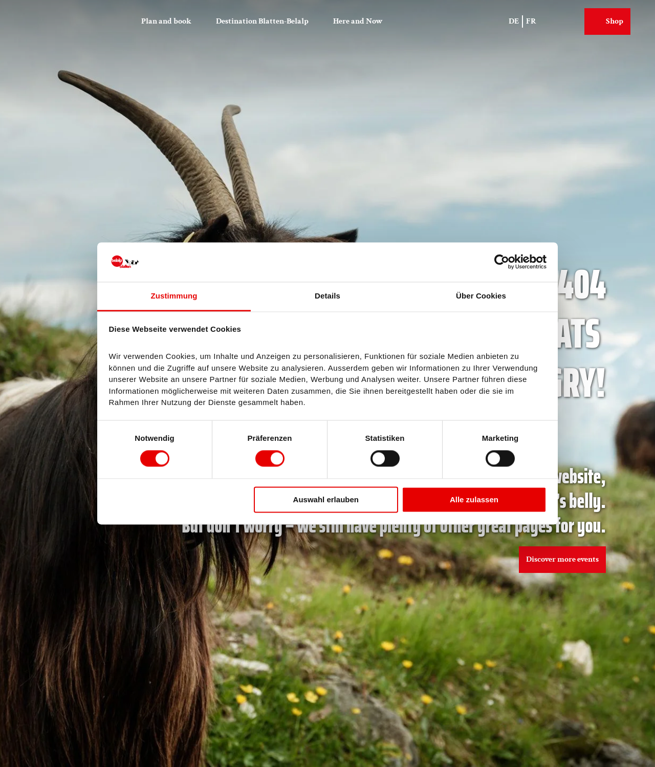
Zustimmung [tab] (174, 295)
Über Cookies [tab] (481, 295)
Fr (531, 21)
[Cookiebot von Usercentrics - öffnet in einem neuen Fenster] (502, 262)
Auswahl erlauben (326, 499)
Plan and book (166, 21)
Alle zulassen (474, 499)
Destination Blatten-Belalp (262, 21)
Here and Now (358, 21)
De (514, 21)
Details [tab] (327, 295)
